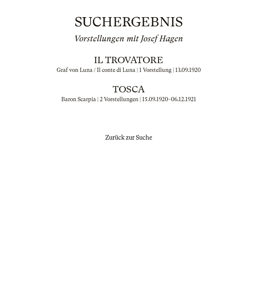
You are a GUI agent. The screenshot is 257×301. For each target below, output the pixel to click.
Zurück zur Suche (128, 137)
